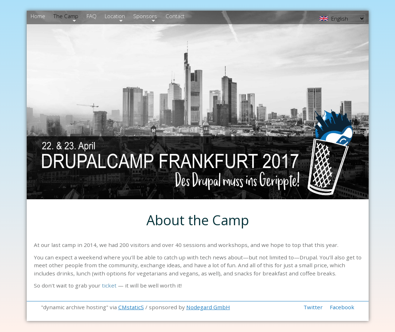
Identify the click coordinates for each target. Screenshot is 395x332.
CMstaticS (131, 307)
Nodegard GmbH (208, 307)
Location (114, 17)
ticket (109, 285)
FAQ (92, 16)
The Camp (65, 17)
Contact (175, 16)
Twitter (313, 307)
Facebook (342, 307)
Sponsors (144, 17)
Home (38, 16)
